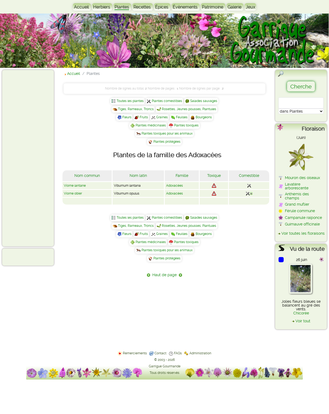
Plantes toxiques (186, 125)
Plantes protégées (166, 142)
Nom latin (138, 175)
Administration (200, 353)
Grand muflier (297, 204)
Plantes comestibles (167, 101)
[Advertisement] (26, 158)
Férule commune (300, 211)
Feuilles (181, 117)
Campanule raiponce (303, 217)
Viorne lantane (75, 185)
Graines (162, 117)
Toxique (214, 175)
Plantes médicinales (151, 125)
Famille (182, 175)
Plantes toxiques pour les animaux (167, 133)
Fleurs (126, 117)
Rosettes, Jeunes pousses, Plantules (189, 109)
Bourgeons (204, 117)
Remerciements (135, 353)
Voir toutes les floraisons (303, 233)
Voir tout (302, 321)
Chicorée (301, 313)
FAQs (178, 353)
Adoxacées (174, 185)
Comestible (249, 175)
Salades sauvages (203, 101)
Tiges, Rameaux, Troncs (136, 109)
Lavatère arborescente (296, 186)
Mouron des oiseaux (302, 178)
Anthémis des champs (297, 196)
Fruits (144, 117)
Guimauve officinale (302, 224)
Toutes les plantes (130, 101)
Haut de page (164, 275)
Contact (160, 353)
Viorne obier (73, 193)
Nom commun (87, 175)
